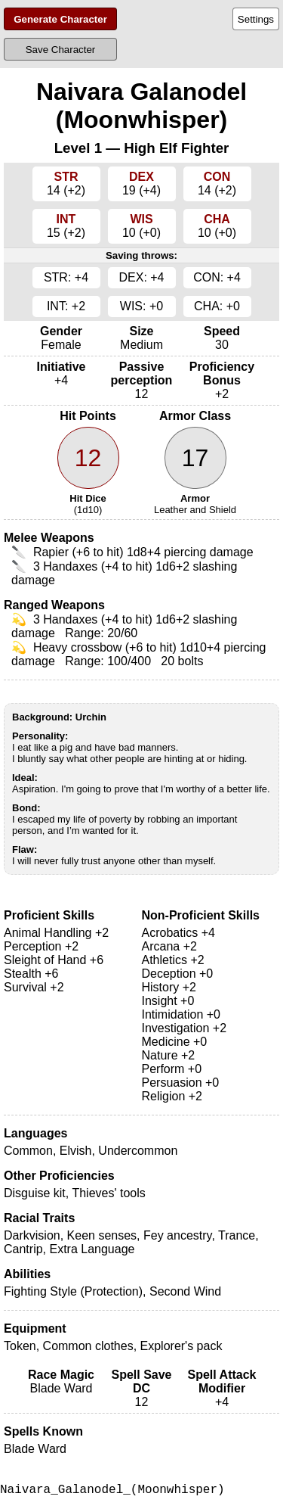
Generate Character (60, 19)
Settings (256, 19)
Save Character (61, 49)
